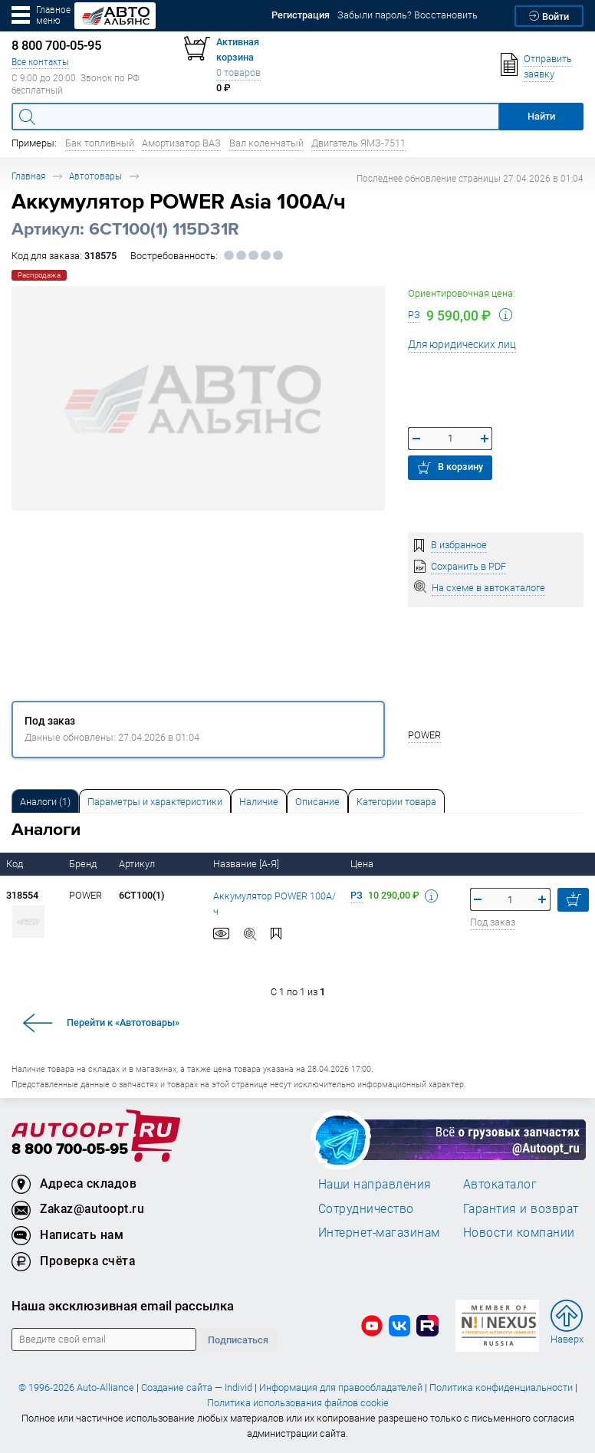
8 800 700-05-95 (70, 1149)
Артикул (138, 863)
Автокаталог (500, 1183)
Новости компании (519, 1232)
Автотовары (95, 176)
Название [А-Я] (247, 863)
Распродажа (39, 275)
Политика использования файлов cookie (298, 1402)
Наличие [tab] (258, 801)
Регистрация (300, 14)
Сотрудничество (366, 1208)
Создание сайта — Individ (196, 1387)
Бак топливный (99, 143)
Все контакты (40, 61)
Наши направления (375, 1183)
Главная (28, 176)
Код (15, 863)
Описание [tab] (317, 801)
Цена (363, 863)
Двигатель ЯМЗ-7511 (358, 143)
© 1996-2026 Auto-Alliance (76, 1387)
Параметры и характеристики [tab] (154, 801)
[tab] (45, 801)
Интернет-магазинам (379, 1232)
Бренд (84, 863)
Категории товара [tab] (396, 801)
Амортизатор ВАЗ (181, 143)
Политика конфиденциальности (501, 1387)
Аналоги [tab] (45, 801)
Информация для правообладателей (340, 1387)
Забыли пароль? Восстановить (407, 14)
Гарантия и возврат (521, 1208)
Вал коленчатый (266, 143)
